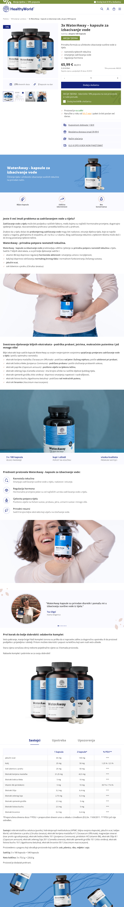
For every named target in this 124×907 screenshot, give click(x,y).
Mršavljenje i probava (18, 19)
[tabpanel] (62, 804)
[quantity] (91, 78)
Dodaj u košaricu (91, 85)
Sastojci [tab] (34, 740)
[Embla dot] (58, 625)
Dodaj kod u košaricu (109, 2)
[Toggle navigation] (119, 9)
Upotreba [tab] (59, 740)
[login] (107, 8)
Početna (6, 19)
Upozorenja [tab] (86, 740)
